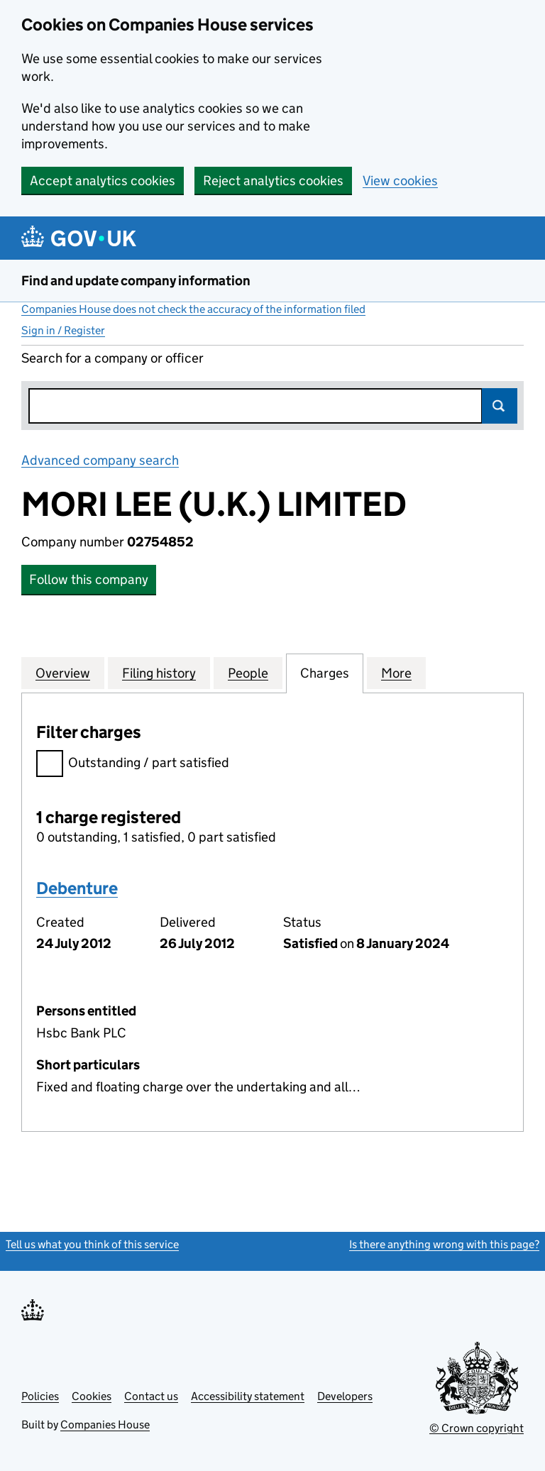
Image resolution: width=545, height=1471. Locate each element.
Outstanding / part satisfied (132, 764)
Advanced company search (100, 460)
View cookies (400, 180)
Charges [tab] (324, 672)
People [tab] (248, 672)
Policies (40, 1396)
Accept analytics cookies (102, 180)
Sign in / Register (63, 330)
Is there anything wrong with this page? (444, 1244)
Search (499, 406)
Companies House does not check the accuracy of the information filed (193, 309)
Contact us (151, 1396)
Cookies (91, 1396)
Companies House (105, 1424)
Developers (345, 1396)
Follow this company (88, 579)
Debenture (77, 888)
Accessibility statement (247, 1396)
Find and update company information (136, 280)
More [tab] (396, 672)
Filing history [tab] (159, 672)
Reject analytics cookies (273, 180)
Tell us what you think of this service (92, 1244)
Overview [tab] (62, 672)
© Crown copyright (476, 1428)
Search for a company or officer (112, 358)
